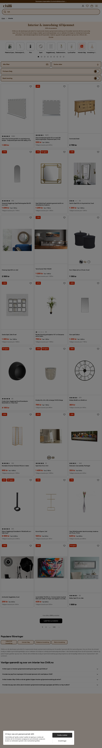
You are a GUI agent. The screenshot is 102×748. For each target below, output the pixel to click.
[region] (38, 738)
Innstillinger (62, 741)
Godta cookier (62, 735)
